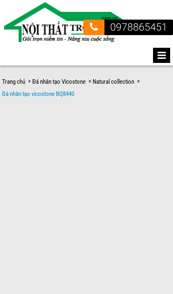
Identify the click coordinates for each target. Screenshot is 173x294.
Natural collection (113, 74)
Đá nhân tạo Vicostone (59, 74)
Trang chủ (13, 74)
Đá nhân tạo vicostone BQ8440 (38, 86)
